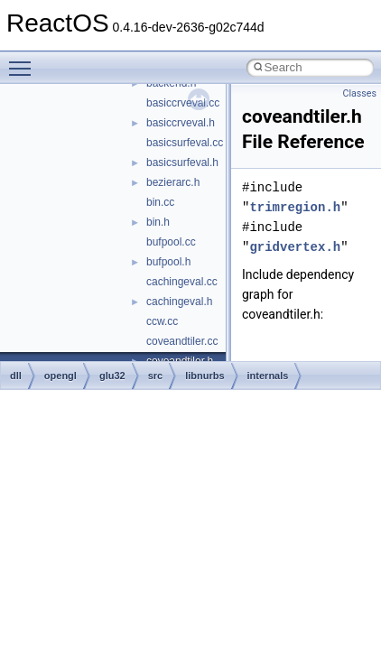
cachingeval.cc (182, 281)
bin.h (158, 222)
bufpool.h (168, 261)
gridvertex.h (294, 246)
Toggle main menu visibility (24, 60)
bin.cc (160, 202)
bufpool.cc (171, 242)
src (155, 375)
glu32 (112, 375)
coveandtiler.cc (182, 341)
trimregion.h (294, 207)
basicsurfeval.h (182, 162)
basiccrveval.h (180, 122)
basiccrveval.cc (182, 103)
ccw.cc (162, 321)
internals (268, 375)
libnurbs (204, 375)
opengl (60, 375)
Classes (359, 93)
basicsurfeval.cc (184, 142)
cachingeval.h (179, 301)
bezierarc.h (173, 182)
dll (16, 375)
